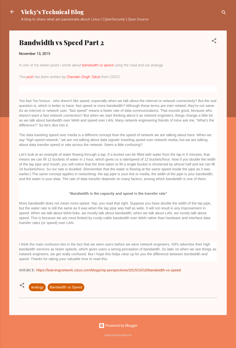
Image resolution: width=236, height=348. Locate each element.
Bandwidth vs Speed (66, 287)
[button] (214, 41)
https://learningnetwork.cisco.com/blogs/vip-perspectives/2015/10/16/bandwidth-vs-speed (108, 270)
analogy (37, 287)
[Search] (224, 13)
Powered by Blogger (118, 325)
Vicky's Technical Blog (52, 12)
